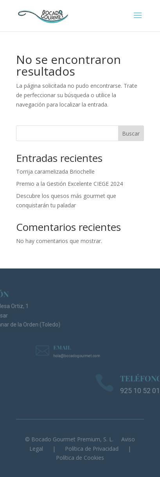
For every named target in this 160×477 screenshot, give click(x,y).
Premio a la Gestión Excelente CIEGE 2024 (69, 183)
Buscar (131, 133)
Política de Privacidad (92, 448)
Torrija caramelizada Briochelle (55, 171)
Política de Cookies (80, 457)
